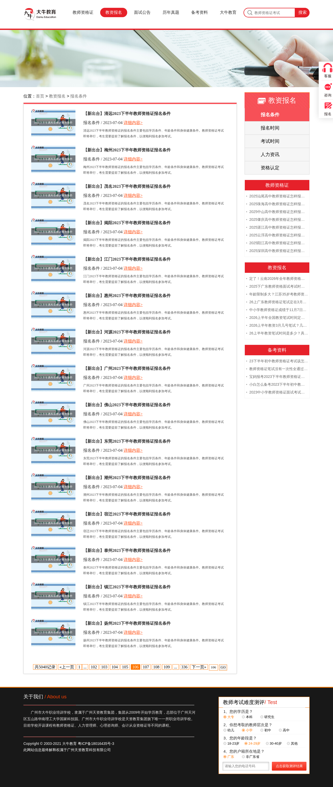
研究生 (267, 717)
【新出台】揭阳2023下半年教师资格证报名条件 (127, 223)
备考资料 (199, 12)
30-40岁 (274, 743)
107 (146, 667)
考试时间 (270, 141)
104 (115, 667)
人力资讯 (270, 154)
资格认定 (270, 167)
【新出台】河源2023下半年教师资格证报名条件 (127, 332)
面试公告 (142, 12)
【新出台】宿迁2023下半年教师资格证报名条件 (127, 514)
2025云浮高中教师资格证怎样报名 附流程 (277, 235)
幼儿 (228, 730)
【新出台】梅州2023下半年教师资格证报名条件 (127, 150)
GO (223, 667)
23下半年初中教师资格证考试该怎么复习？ (277, 361)
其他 (292, 743)
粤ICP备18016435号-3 (96, 743)
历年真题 (171, 12)
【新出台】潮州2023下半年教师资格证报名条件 (127, 477)
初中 (265, 730)
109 (167, 667)
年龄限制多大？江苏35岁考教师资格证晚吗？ (277, 294)
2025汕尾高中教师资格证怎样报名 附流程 (277, 196)
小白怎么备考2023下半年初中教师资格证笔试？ (277, 384)
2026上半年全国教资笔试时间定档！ (277, 317)
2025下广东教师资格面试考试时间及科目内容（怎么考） (277, 286)
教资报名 (113, 12)
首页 (40, 96)
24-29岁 (252, 743)
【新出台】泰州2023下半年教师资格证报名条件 (127, 550)
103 (104, 667)
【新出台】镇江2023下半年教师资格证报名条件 (127, 587)
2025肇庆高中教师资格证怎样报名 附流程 (277, 219)
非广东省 (250, 757)
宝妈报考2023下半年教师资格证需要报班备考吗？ (277, 377)
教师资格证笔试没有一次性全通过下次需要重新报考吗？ (277, 369)
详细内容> (133, 122)
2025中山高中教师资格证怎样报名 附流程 (277, 212)
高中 (284, 730)
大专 (228, 717)
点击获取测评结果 (289, 766)
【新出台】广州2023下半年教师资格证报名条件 (127, 368)
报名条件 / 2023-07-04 (103, 122)
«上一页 (67, 667)
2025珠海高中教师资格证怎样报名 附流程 (277, 204)
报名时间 (270, 128)
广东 (228, 757)
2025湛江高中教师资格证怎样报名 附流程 (277, 227)
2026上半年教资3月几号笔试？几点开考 (277, 325)
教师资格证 (83, 12)
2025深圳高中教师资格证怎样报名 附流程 (277, 251)
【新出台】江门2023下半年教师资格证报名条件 (127, 259)
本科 (247, 717)
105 (125, 667)
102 (94, 667)
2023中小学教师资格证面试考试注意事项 (277, 392)
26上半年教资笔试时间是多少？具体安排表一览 (277, 333)
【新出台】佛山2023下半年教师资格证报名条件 (127, 405)
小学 (247, 730)
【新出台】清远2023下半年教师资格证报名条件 (127, 113)
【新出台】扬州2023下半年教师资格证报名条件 (127, 623)
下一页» (199, 667)
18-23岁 (231, 743)
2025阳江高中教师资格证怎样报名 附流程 (277, 243)
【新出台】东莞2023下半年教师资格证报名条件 (127, 441)
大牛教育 (228, 12)
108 (156, 667)
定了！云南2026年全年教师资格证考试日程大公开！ (277, 278)
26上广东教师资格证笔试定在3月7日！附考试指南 (277, 302)
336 (184, 667)
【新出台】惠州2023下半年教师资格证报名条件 (127, 295)
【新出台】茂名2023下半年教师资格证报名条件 (127, 186)
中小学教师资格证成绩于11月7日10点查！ (277, 310)
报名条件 (78, 96)
